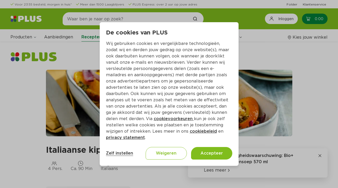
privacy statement (125, 137)
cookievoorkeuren (174, 118)
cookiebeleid (203, 131)
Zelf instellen (119, 153)
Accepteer (211, 153)
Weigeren (166, 153)
